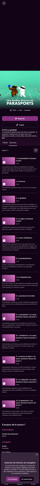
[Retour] (4, 3)
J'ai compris (12, 479)
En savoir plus (27, 479)
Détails (5, 143)
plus (3, 138)
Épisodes (12, 143)
